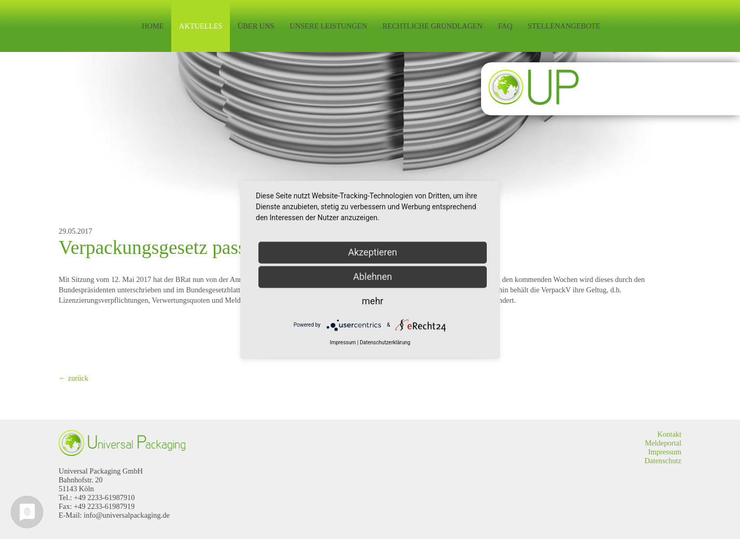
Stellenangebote (564, 26)
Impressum (664, 452)
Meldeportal (663, 443)
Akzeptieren (373, 252)
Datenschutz (663, 460)
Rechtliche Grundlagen (432, 26)
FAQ (505, 26)
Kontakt (669, 434)
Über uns (256, 26)
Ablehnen (372, 276)
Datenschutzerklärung (385, 342)
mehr (372, 300)
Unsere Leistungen (328, 26)
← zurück (73, 378)
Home (152, 26)
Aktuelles (200, 26)
